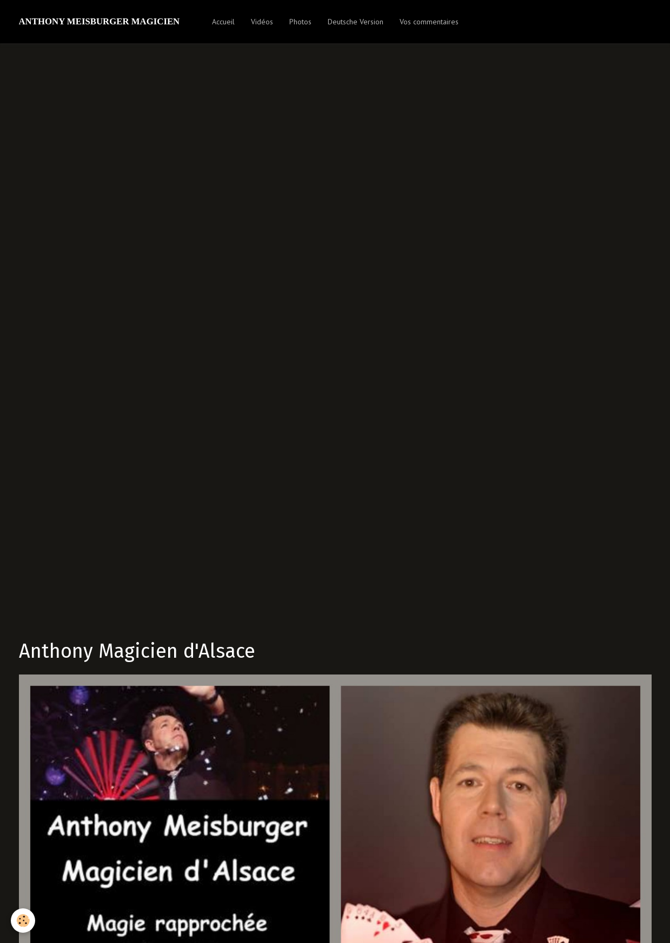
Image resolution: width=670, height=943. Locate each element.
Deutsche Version (355, 22)
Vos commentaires (429, 22)
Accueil (223, 22)
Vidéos (262, 22)
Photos (300, 22)
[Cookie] (23, 920)
